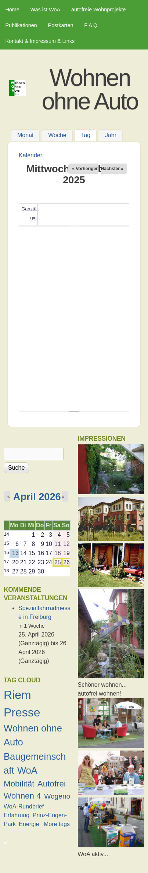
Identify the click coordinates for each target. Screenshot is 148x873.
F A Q (90, 25)
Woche (57, 135)
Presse (22, 712)
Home (12, 9)
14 (6, 534)
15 (6, 543)
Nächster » (112, 168)
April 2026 (37, 496)
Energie (29, 824)
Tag (89, 135)
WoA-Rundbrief (24, 806)
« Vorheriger (85, 168)
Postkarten (60, 25)
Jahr (110, 135)
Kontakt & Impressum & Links (40, 41)
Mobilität (19, 783)
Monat (25, 135)
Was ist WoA (45, 9)
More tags (57, 824)
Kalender (30, 155)
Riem (17, 694)
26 (66, 562)
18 (6, 570)
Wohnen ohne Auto (90, 89)
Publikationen (21, 25)
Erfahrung (16, 815)
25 (57, 562)
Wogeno (57, 796)
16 (6, 552)
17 (6, 561)
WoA (27, 770)
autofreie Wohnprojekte (98, 9)
